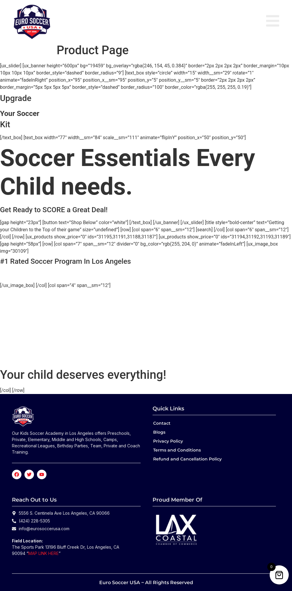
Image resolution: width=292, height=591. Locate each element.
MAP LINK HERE (43, 553)
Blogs (159, 432)
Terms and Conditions (177, 450)
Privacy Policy (168, 441)
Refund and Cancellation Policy (187, 459)
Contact (161, 423)
